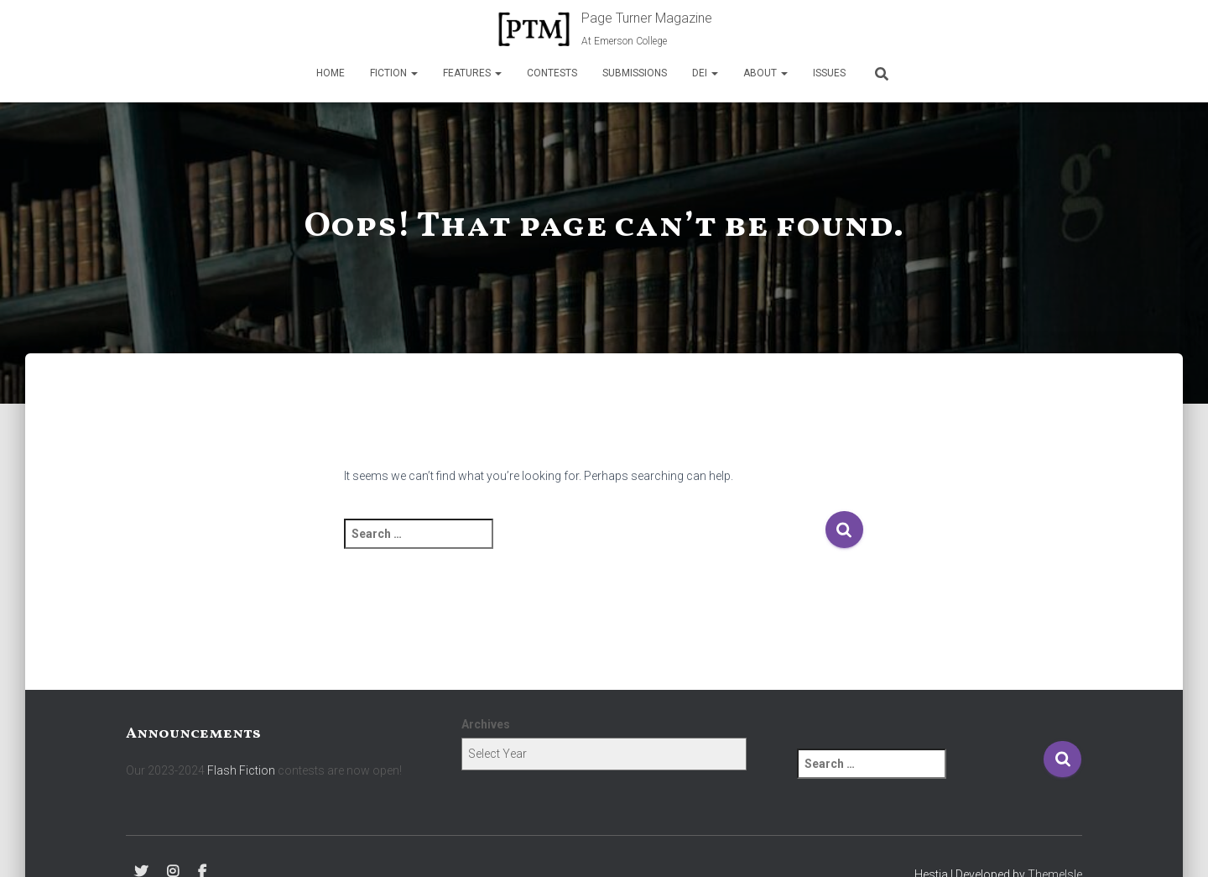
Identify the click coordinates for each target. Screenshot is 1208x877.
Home (330, 73)
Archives (485, 724)
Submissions (634, 73)
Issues (829, 73)
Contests (552, 73)
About (765, 73)
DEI (705, 73)
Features (472, 73)
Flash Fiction (241, 770)
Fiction (394, 73)
